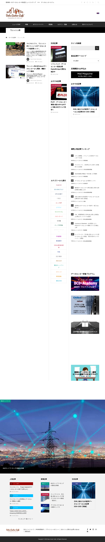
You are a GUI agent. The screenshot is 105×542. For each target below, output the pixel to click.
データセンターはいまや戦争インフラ (85, 180)
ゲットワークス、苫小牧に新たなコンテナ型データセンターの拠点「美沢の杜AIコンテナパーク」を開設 (87, 236)
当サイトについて (87, 24)
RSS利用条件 (40, 529)
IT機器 (59, 198)
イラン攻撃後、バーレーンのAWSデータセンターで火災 (86, 157)
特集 (26, 24)
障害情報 (85, 160)
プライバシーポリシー (52, 529)
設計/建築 (59, 256)
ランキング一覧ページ (24, 519)
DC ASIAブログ (58, 189)
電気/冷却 (59, 281)
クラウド (58, 207)
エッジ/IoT (59, 203)
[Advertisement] (60, 13)
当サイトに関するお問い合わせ (70, 529)
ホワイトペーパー (38, 24)
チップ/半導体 (59, 225)
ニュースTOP (16, 24)
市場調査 (85, 230)
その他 (59, 221)
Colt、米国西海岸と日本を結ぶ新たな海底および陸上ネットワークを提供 (87, 215)
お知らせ (74, 24)
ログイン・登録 (62, 24)
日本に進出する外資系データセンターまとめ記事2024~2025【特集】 (87, 197)
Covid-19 (58, 185)
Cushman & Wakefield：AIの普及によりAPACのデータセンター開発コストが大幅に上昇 (87, 225)
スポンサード (59, 216)
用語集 (50, 24)
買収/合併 (59, 261)
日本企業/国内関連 (87, 169)
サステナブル (59, 212)
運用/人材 (59, 272)
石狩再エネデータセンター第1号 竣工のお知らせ (87, 206)
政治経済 (85, 183)
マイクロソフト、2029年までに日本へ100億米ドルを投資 (87, 165)
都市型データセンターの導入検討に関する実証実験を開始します (87, 188)
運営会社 (27, 531)
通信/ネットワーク (59, 266)
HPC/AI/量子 (59, 194)
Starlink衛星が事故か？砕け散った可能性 (86, 173)
